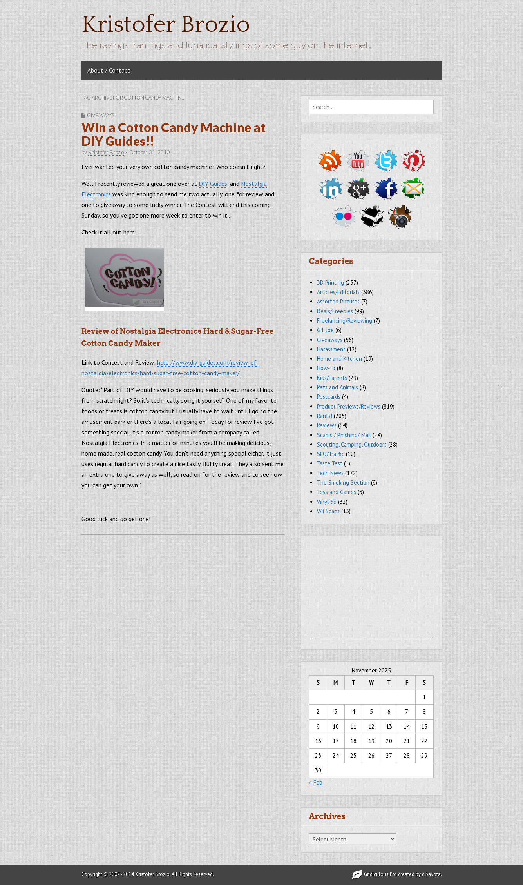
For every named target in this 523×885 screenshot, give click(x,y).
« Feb (315, 782)
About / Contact (108, 70)
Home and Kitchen (339, 358)
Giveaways (100, 115)
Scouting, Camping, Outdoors (352, 444)
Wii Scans (328, 511)
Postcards (328, 396)
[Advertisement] (371, 589)
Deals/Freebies (335, 311)
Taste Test (329, 463)
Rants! (324, 416)
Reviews (327, 425)
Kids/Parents (332, 378)
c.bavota (431, 874)
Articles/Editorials (338, 292)
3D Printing (330, 282)
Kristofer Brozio (165, 25)
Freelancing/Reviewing (344, 320)
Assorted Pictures (338, 301)
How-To (326, 368)
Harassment (331, 349)
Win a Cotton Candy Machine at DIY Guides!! (173, 134)
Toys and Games (336, 492)
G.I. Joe (325, 330)
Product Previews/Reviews (348, 406)
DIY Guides (213, 183)
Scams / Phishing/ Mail (344, 435)
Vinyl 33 (327, 501)
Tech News (330, 473)
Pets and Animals (337, 387)
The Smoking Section (343, 482)
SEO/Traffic (330, 454)
